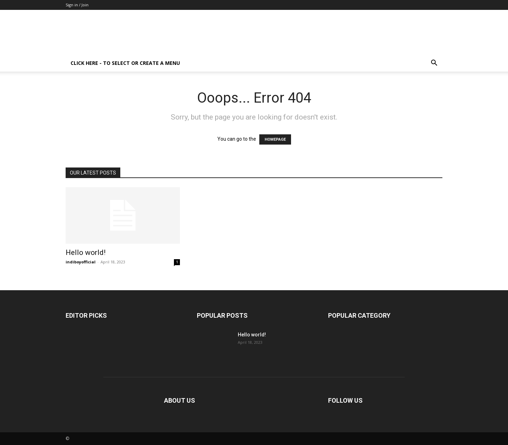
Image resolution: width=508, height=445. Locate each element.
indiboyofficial (81, 261)
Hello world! (85, 252)
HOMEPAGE (275, 139)
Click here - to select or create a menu (125, 63)
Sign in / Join (77, 4)
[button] (433, 63)
